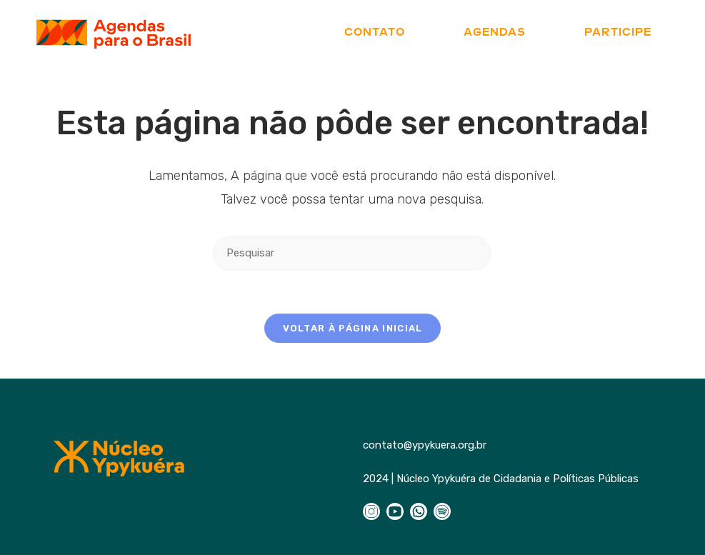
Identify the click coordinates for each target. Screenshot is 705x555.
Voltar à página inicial (353, 328)
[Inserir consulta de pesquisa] (352, 253)
